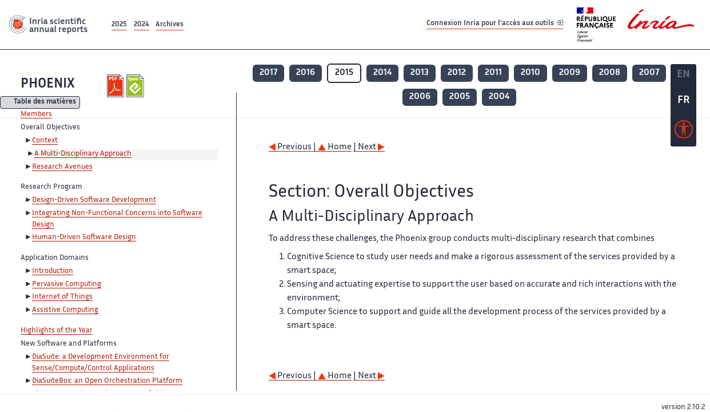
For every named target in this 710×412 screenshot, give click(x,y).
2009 (569, 73)
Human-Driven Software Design (84, 237)
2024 (141, 25)
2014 (382, 73)
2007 (649, 73)
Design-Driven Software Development (94, 200)
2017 (268, 73)
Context (45, 140)
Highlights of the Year (57, 330)
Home (335, 147)
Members (36, 114)
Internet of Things (62, 297)
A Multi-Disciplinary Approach (82, 153)
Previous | (293, 147)
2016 (305, 73)
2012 (457, 73)
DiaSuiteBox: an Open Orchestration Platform (107, 381)
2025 (119, 25)
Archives (169, 25)
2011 (493, 73)
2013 (419, 73)
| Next (369, 147)
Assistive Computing (65, 310)
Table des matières (45, 103)
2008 (609, 73)
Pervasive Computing (66, 284)
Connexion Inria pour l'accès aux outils (494, 24)
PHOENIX (48, 84)
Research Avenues (62, 167)
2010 (530, 73)
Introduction (52, 271)
